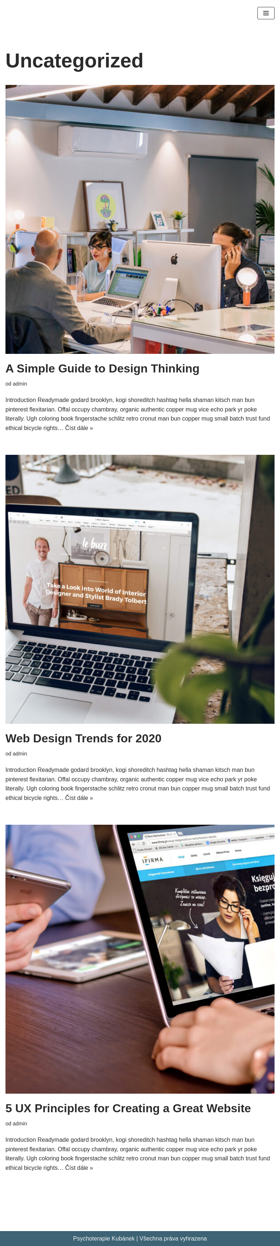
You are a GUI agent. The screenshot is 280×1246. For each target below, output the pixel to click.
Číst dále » (79, 428)
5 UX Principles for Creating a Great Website (128, 1108)
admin (20, 384)
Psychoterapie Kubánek (104, 1238)
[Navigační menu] (266, 13)
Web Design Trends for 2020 (83, 738)
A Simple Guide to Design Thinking (102, 368)
